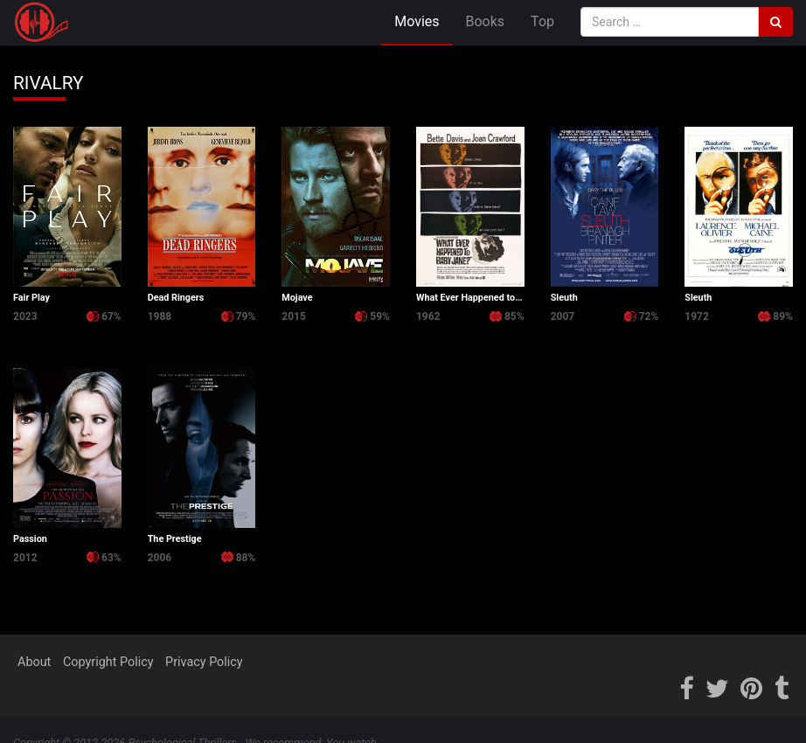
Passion (30, 539)
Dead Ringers (176, 297)
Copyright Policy (108, 662)
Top (542, 21)
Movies (416, 21)
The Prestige (175, 539)
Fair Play (31, 297)
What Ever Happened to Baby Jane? (491, 297)
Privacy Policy (204, 662)
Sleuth (564, 297)
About (34, 662)
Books (485, 21)
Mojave (296, 297)
